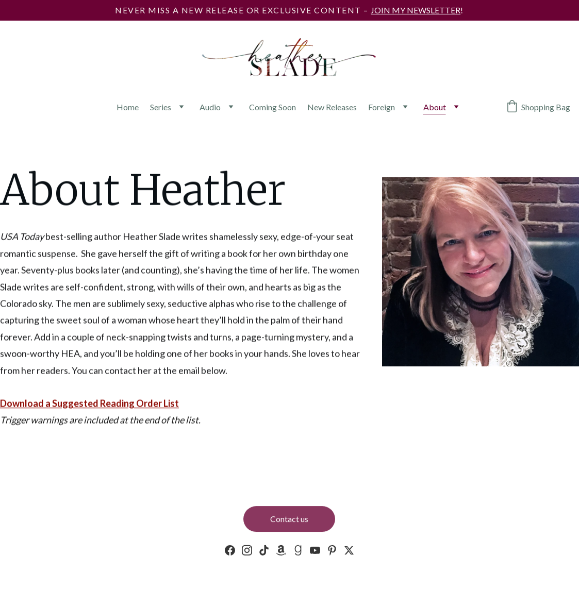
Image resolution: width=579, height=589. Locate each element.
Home (128, 107)
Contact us (289, 520)
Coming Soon (272, 107)
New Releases (332, 107)
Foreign (381, 107)
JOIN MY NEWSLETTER (415, 10)
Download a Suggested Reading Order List (89, 404)
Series (160, 107)
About (434, 107)
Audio (210, 107)
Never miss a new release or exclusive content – (243, 10)
